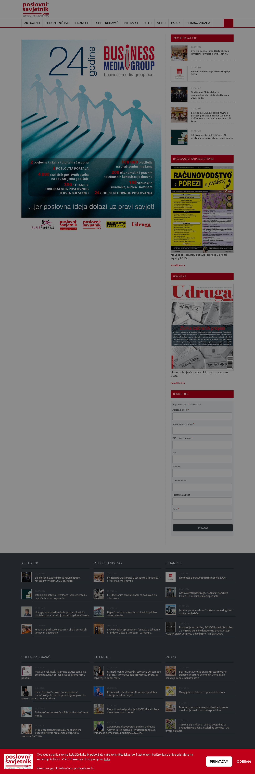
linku (107, 759)
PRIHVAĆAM (219, 761)
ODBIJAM (244, 761)
